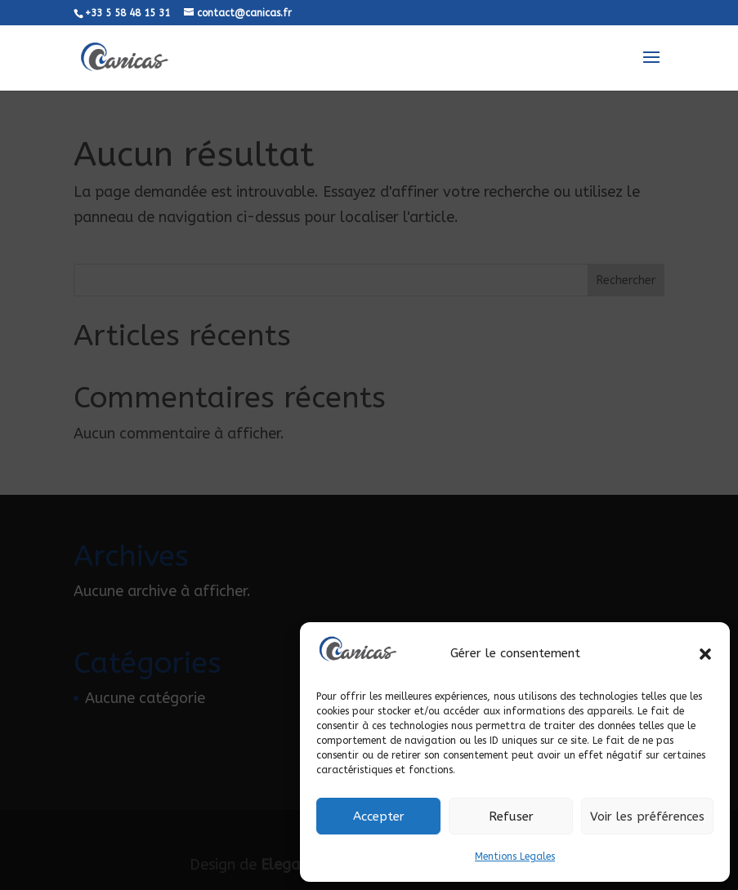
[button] (705, 654)
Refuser (511, 816)
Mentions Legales (515, 856)
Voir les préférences (647, 816)
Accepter (379, 816)
